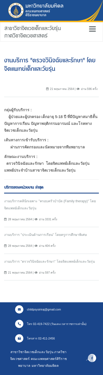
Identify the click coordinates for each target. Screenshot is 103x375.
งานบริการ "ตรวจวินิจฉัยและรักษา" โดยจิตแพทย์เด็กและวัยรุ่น (49, 261)
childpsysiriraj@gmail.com (38, 309)
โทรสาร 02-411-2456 (35, 338)
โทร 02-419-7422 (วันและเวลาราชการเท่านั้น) (51, 324)
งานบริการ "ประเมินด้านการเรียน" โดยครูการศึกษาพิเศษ (45, 235)
